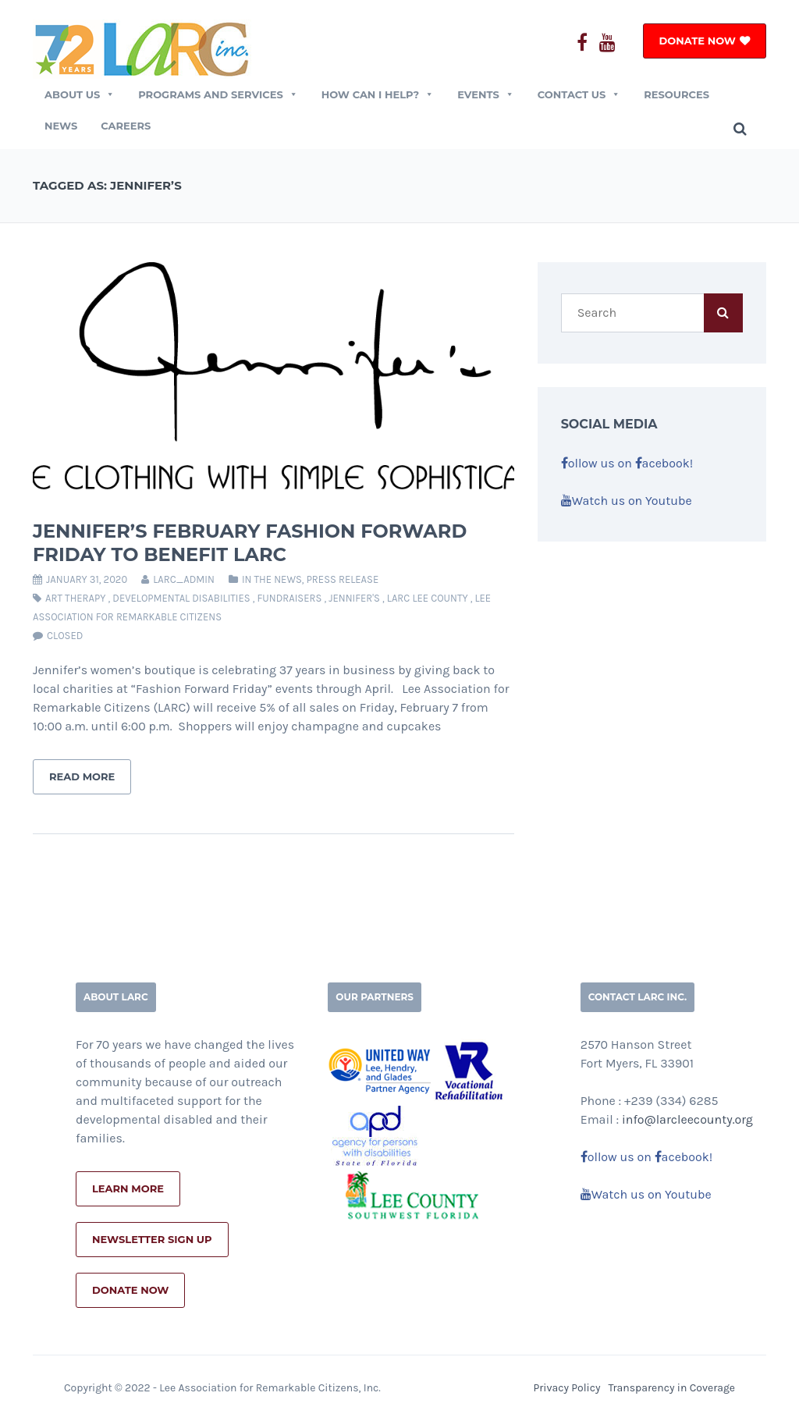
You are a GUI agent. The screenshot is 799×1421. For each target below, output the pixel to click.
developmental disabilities (181, 598)
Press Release (343, 579)
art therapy (75, 598)
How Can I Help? (378, 94)
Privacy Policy (566, 1387)
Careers (126, 125)
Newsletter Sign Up (152, 1239)
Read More (82, 776)
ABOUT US (79, 94)
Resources (676, 94)
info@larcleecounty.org (687, 1119)
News (60, 125)
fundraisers (289, 598)
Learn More (128, 1188)
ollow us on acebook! (627, 463)
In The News (272, 579)
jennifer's (354, 598)
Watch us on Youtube (626, 500)
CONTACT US (579, 94)
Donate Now (130, 1290)
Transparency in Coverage (672, 1387)
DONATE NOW (697, 40)
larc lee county (427, 598)
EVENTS (485, 94)
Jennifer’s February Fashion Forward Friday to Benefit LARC (250, 543)
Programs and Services (217, 94)
